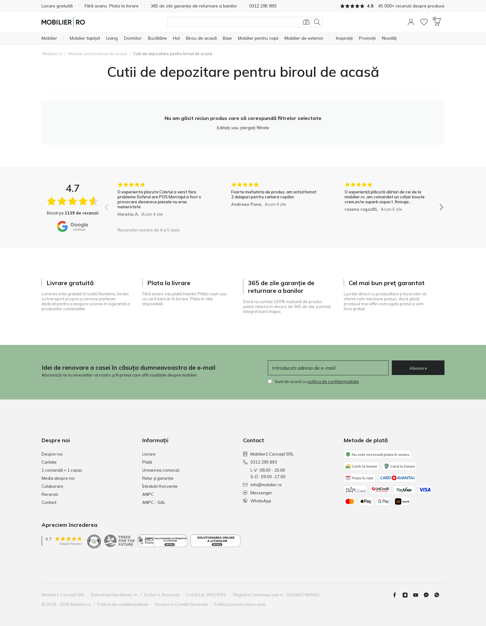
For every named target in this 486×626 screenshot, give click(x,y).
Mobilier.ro (52, 53)
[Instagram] (407, 595)
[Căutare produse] (244, 22)
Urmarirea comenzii (160, 470)
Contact (49, 502)
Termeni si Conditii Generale (181, 604)
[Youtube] (418, 595)
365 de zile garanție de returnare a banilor (194, 6)
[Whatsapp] (439, 595)
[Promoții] (367, 38)
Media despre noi (58, 478)
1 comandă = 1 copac (62, 470)
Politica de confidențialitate (123, 604)
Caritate (49, 462)
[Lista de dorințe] (424, 22)
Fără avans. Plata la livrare (112, 6)
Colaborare (52, 486)
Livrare (149, 454)
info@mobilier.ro (262, 484)
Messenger (257, 492)
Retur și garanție (158, 478)
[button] (411, 22)
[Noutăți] (389, 38)
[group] (160, 203)
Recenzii (50, 494)
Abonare (418, 368)
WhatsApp (257, 500)
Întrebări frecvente (160, 486)
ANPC (148, 494)
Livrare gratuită (57, 6)
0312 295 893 (260, 462)
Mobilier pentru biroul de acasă (97, 53)
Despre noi (52, 454)
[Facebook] (397, 595)
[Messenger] (428, 595)
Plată (147, 462)
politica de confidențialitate (333, 381)
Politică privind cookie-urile (240, 604)
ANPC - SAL (154, 502)
